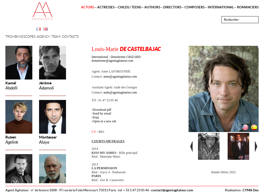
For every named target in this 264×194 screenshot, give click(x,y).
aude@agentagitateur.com (120, 92)
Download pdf (102, 110)
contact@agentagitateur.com (172, 190)
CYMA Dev (251, 190)
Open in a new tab (104, 121)
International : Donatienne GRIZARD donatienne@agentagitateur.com (116, 59)
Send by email (102, 113)
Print (96, 117)
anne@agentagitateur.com (120, 76)
